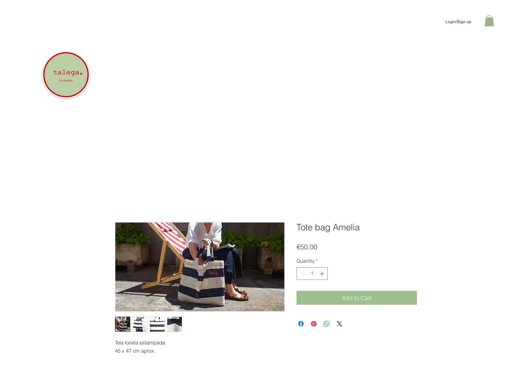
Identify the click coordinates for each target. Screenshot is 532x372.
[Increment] (322, 274)
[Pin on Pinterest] (314, 324)
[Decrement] (302, 274)
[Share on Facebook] (301, 324)
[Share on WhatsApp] (327, 324)
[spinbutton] (312, 274)
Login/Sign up (458, 21)
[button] (489, 20)
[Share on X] (340, 324)
